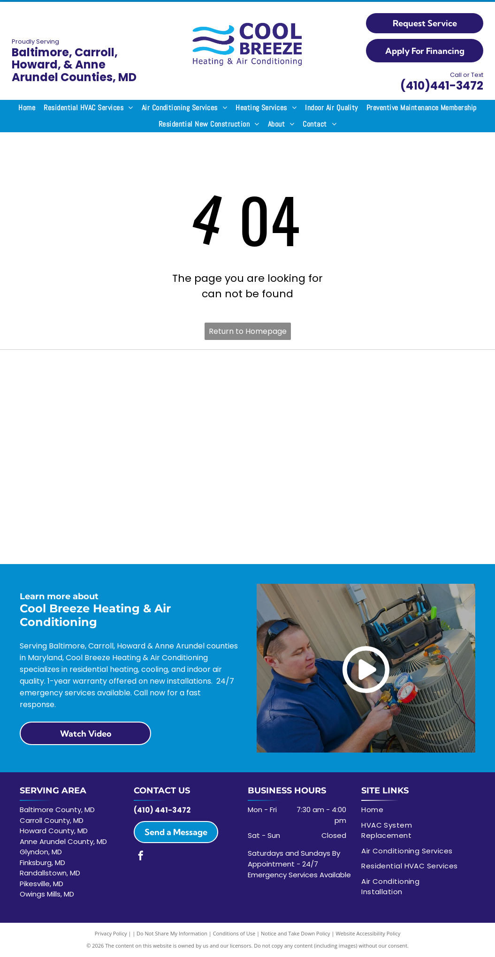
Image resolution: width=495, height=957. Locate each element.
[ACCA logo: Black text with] (77, 372)
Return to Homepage (248, 331)
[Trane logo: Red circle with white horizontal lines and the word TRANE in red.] (305, 372)
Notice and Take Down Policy (295, 933)
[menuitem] (26, 108)
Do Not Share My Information (172, 933)
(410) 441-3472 (162, 810)
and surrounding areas (59, 904)
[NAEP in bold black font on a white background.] (418, 372)
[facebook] (141, 857)
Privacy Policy (111, 933)
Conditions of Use (234, 933)
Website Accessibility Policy (367, 933)
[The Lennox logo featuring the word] (191, 372)
